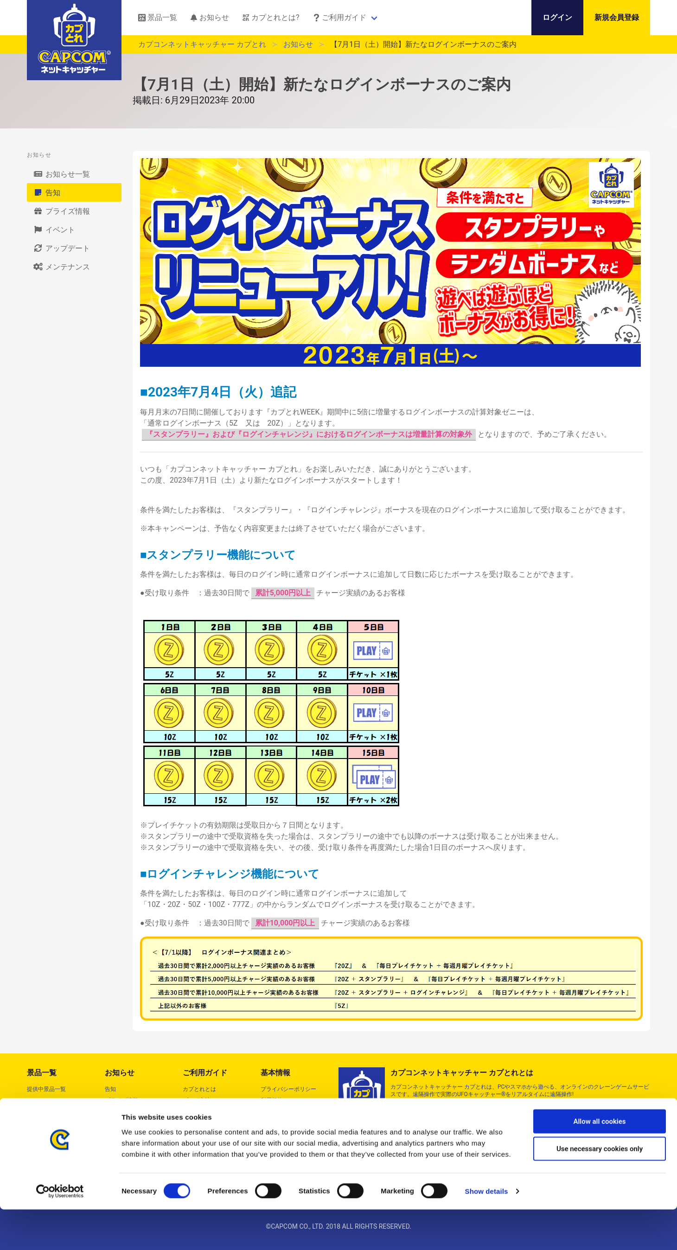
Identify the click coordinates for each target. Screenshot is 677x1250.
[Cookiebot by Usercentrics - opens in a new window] (60, 1232)
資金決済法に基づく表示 (291, 1122)
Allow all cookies (599, 1161)
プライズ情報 (61, 211)
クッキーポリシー (283, 1133)
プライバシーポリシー (288, 1089)
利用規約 (272, 1100)
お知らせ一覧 (61, 173)
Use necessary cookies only (599, 1189)
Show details (486, 1232)
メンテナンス (61, 266)
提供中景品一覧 (46, 1089)
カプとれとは (199, 1089)
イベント (53, 229)
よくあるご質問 (202, 1111)
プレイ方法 (197, 1100)
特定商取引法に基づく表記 (294, 1111)
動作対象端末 (199, 1122)
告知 (46, 192)
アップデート (61, 248)
